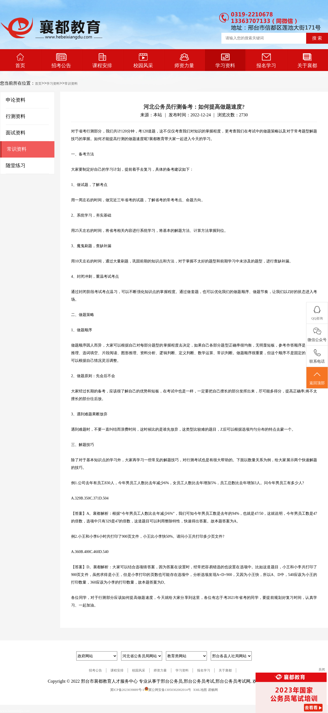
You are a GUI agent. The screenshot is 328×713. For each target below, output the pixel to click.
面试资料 (15, 132)
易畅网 (213, 690)
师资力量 (184, 60)
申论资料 (15, 100)
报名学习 (266, 60)
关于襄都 (307, 60)
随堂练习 (15, 165)
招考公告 (61, 60)
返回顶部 (317, 378)
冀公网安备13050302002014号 (169, 690)
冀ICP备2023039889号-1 (127, 690)
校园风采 (143, 60)
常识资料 (71, 83)
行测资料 (15, 116)
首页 (20, 60)
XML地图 (200, 690)
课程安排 (102, 60)
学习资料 (225, 60)
